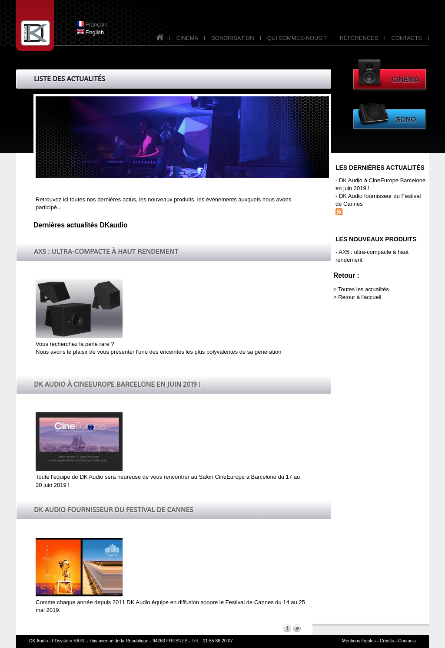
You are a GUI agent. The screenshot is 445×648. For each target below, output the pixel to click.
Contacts (407, 640)
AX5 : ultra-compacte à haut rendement (106, 251)
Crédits (387, 640)
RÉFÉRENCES (359, 38)
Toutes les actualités (363, 289)
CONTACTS (407, 38)
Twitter (297, 628)
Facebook (287, 628)
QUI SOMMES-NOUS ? (297, 38)
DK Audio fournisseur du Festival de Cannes (113, 509)
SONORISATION (232, 38)
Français (92, 24)
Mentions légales (359, 640)
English (90, 32)
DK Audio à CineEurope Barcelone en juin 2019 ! (117, 384)
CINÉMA (187, 38)
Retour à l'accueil (359, 297)
